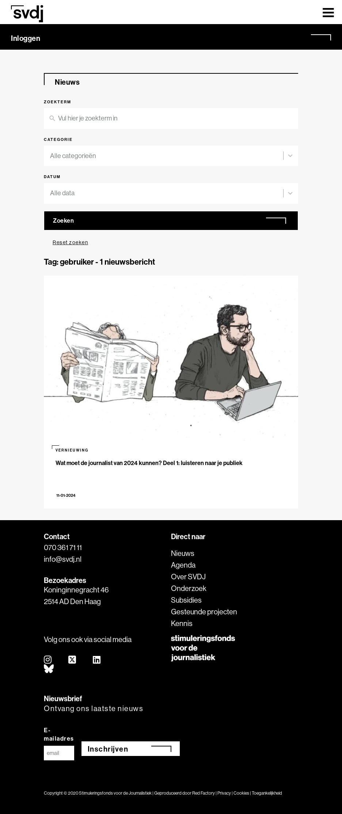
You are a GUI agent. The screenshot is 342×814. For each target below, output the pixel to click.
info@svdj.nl (62, 559)
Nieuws (182, 553)
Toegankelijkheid (267, 793)
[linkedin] (97, 660)
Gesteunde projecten (204, 611)
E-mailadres (59, 734)
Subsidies (186, 599)
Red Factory (203, 793)
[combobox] (166, 156)
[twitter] (72, 660)
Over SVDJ (188, 576)
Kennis (182, 623)
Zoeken (63, 220)
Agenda (183, 564)
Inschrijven (108, 748)
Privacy (224, 793)
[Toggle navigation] (328, 12)
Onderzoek (188, 588)
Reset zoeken (70, 242)
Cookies (241, 793)
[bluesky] (49, 669)
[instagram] (48, 660)
